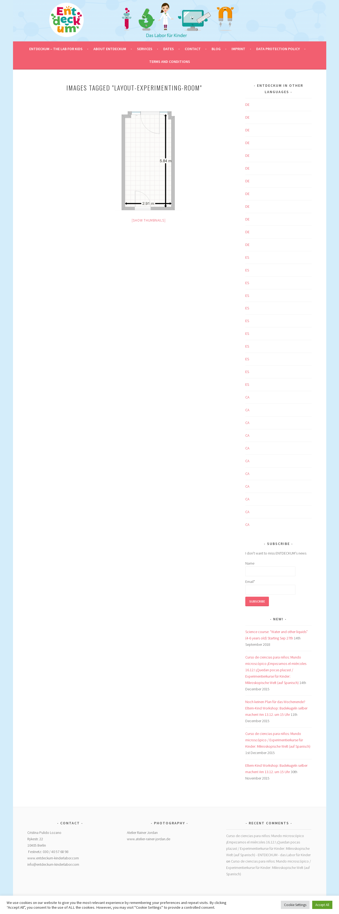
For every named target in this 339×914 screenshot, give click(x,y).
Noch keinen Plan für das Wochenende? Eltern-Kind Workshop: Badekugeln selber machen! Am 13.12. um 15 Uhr (276, 708)
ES (247, 257)
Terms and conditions (169, 61)
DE (247, 104)
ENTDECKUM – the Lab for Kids (56, 48)
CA (247, 397)
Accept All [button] (322, 905)
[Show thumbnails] (149, 220)
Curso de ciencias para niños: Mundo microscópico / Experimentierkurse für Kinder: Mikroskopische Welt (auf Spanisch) (277, 740)
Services (144, 48)
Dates (168, 48)
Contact (193, 48)
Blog (216, 48)
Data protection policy (278, 48)
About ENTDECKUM (109, 48)
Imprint (238, 48)
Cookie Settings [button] (295, 905)
